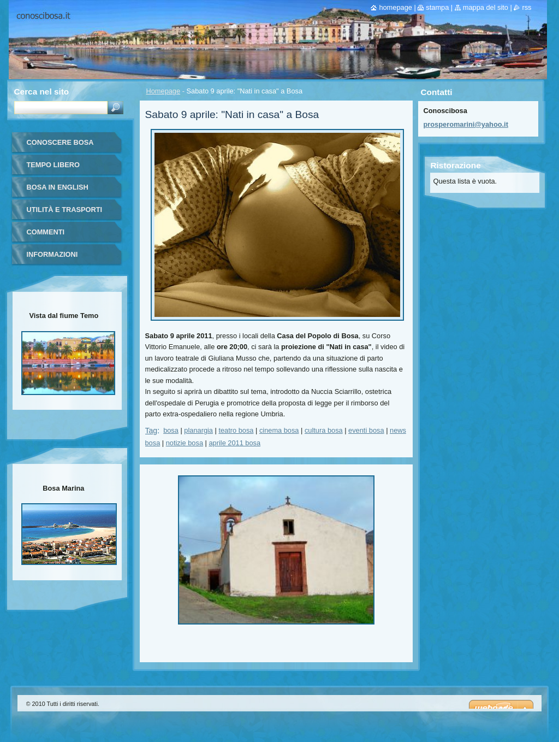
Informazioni (52, 254)
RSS (526, 7)
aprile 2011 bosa (234, 443)
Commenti (46, 232)
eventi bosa (366, 430)
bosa (171, 430)
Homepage (163, 91)
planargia (198, 430)
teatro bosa (235, 430)
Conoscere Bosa (60, 142)
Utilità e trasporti (65, 209)
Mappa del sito (485, 7)
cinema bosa (279, 430)
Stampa (437, 7)
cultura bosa (324, 430)
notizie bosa (184, 443)
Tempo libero (53, 165)
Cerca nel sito (41, 91)
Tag (151, 430)
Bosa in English (57, 187)
